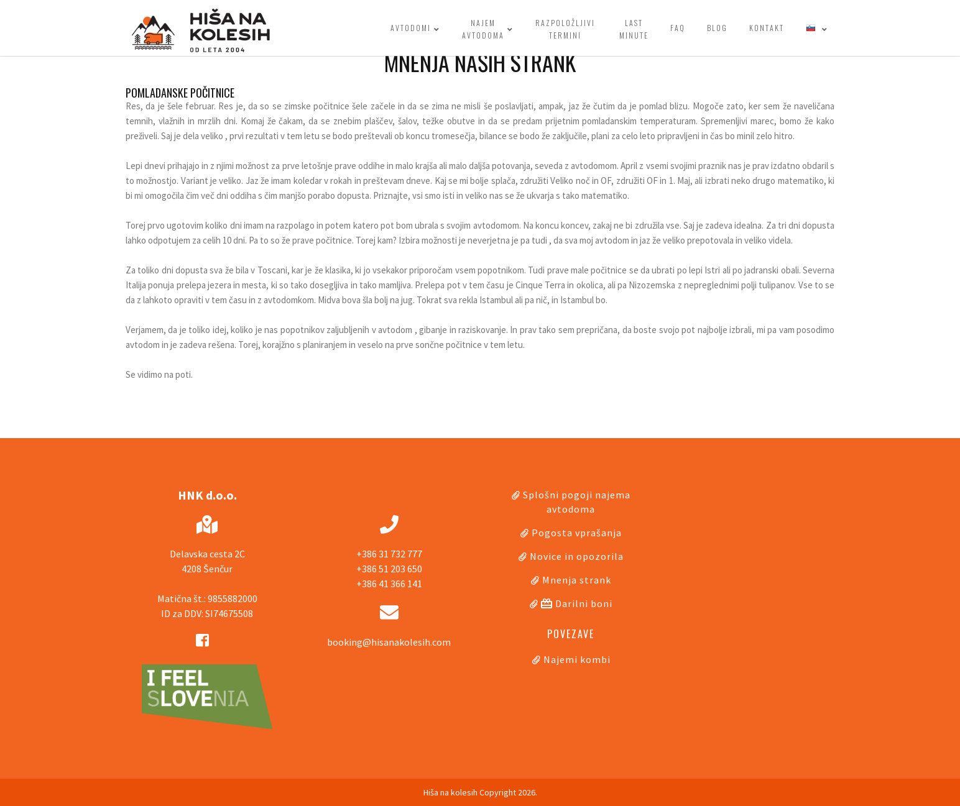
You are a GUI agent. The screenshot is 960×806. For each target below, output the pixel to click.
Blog (717, 27)
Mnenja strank (576, 580)
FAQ (677, 27)
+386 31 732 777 (389, 553)
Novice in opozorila (577, 556)
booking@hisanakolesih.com (389, 642)
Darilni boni (576, 603)
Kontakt (766, 27)
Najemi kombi (577, 659)
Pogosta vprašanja (577, 532)
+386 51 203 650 (389, 568)
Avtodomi (415, 28)
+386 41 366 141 (389, 583)
